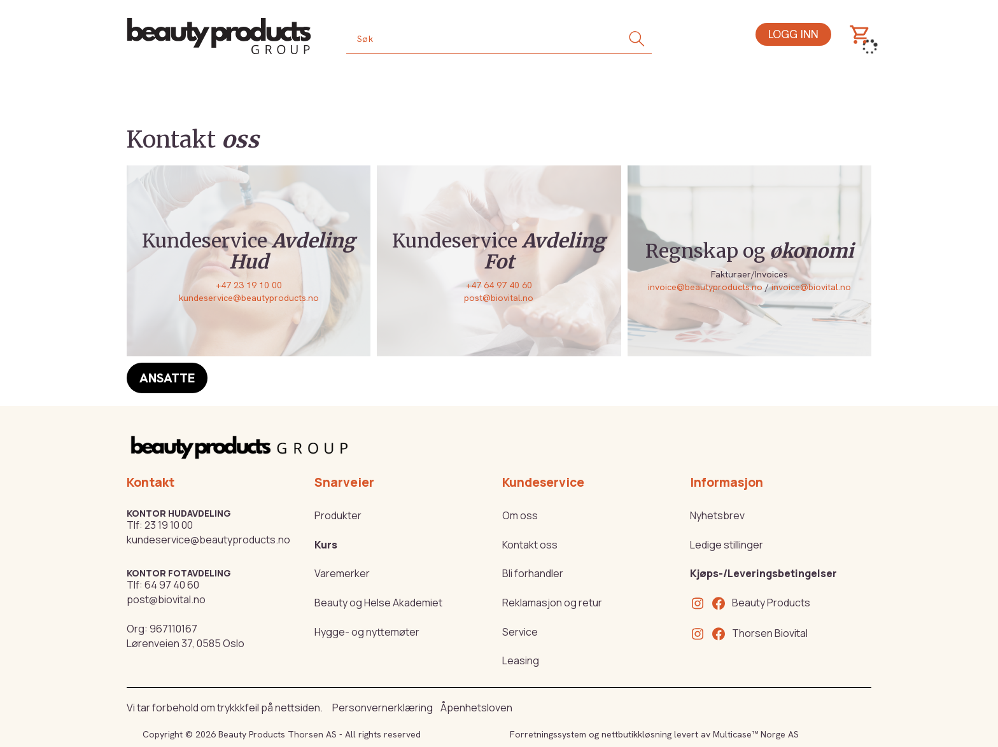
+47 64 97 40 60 (499, 285)
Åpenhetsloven (476, 708)
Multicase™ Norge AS (756, 734)
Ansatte (167, 378)
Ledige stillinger (726, 545)
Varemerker (342, 573)
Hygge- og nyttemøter (366, 632)
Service (520, 632)
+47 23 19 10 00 (249, 285)
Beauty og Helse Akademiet (378, 603)
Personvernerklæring (382, 708)
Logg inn (793, 34)
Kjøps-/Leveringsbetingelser (763, 573)
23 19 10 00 (168, 525)
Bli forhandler (532, 573)
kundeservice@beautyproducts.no (249, 298)
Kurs (325, 545)
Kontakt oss (530, 545)
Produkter (338, 515)
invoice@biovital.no (811, 287)
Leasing (520, 660)
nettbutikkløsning (636, 734)
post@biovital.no (498, 298)
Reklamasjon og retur (552, 603)
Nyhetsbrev (717, 515)
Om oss (520, 515)
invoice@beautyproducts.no (705, 287)
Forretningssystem (548, 734)
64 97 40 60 (171, 585)
